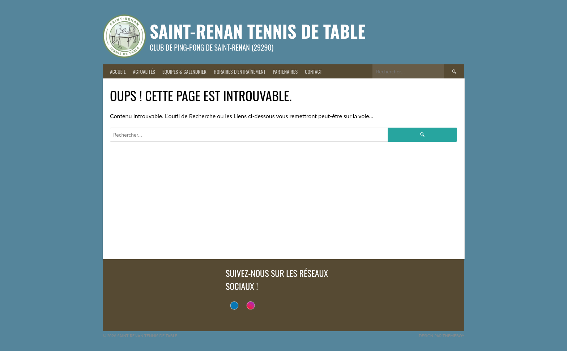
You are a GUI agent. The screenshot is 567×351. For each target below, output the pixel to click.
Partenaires (285, 71)
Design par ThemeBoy (441, 335)
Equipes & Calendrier (184, 71)
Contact (313, 71)
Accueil (118, 71)
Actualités (144, 71)
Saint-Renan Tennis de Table (257, 31)
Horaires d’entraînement (239, 71)
